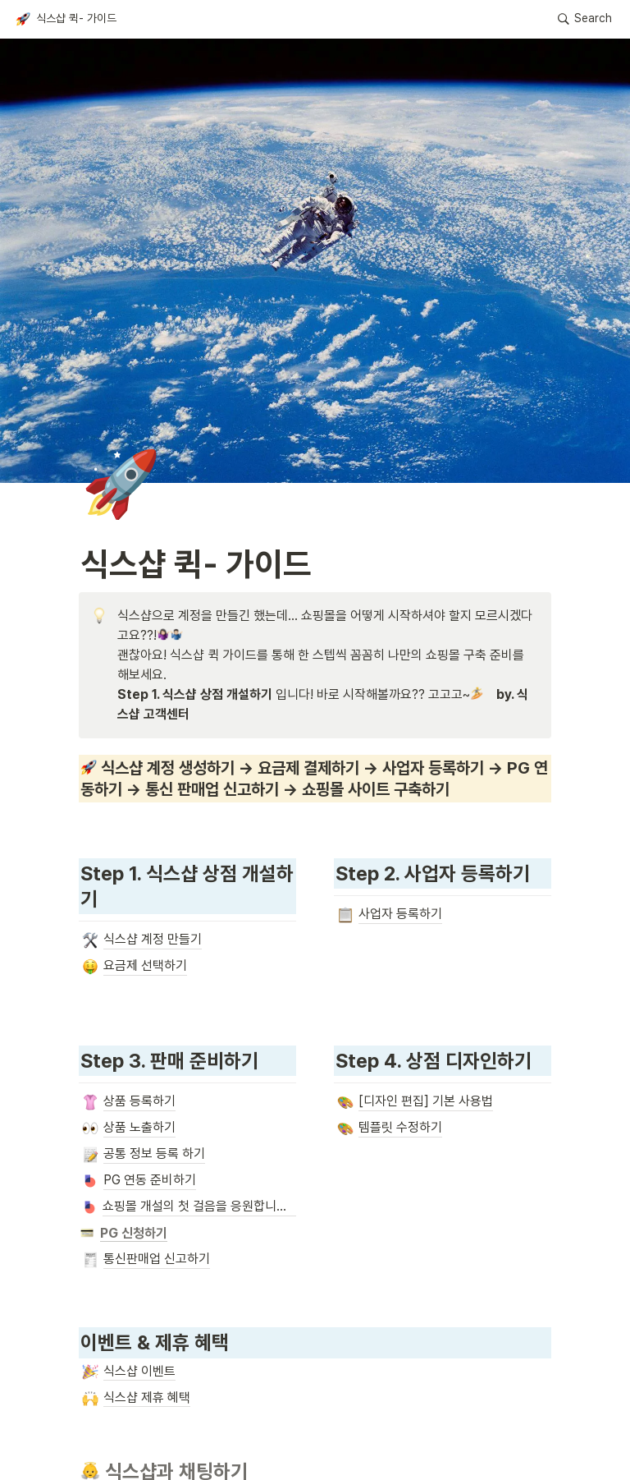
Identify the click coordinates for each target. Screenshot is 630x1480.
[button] (65, 19)
